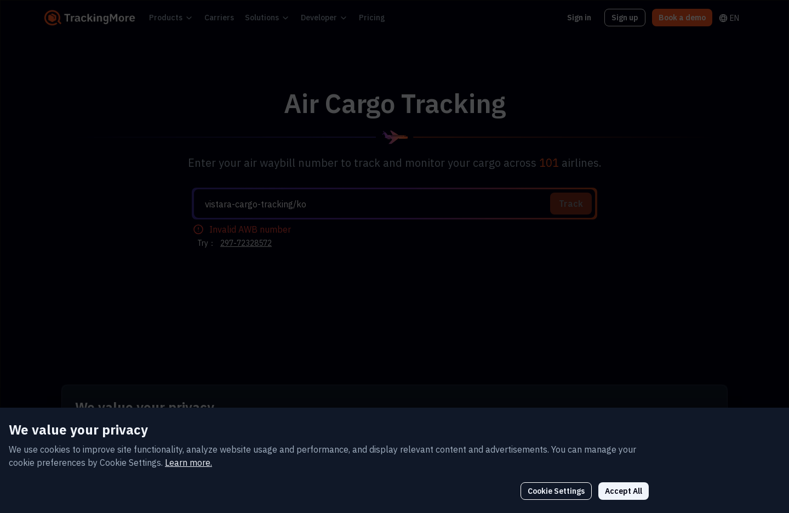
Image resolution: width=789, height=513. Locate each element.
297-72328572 (242, 243)
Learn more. (156, 439)
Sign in (586, 17)
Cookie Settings (628, 468)
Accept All (691, 468)
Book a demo (684, 17)
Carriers (210, 17)
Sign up (630, 17)
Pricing (349, 17)
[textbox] (399, 204)
